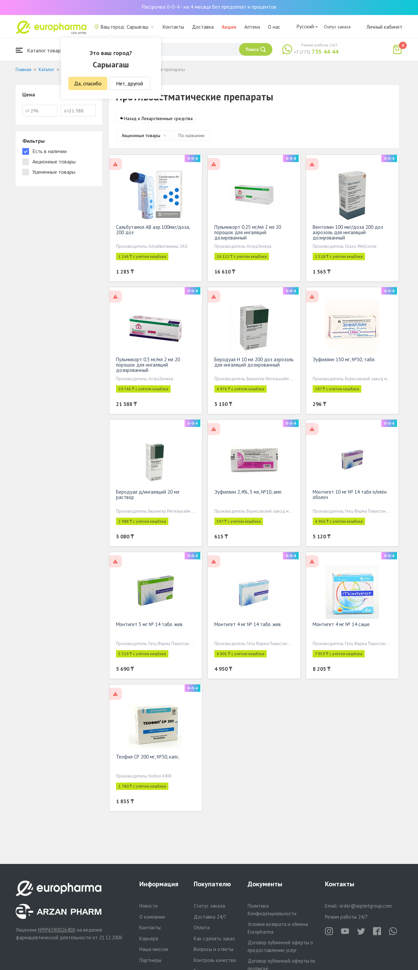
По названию (191, 137)
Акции (229, 27)
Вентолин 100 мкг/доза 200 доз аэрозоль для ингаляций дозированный (348, 233)
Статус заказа (337, 27)
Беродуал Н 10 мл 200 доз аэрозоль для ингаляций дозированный (254, 363)
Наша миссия (153, 949)
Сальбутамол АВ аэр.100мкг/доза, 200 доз (153, 231)
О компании (152, 917)
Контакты (173, 27)
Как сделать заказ (214, 938)
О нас (274, 27)
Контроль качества (215, 960)
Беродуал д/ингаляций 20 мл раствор (147, 496)
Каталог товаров (41, 50)
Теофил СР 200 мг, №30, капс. (148, 758)
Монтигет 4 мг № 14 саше (341, 625)
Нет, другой (129, 83)
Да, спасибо (88, 83)
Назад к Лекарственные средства (158, 120)
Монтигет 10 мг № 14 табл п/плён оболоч (350, 496)
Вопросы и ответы (213, 949)
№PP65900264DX (56, 930)
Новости (148, 906)
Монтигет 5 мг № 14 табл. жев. (149, 625)
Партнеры (150, 960)
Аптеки (252, 27)
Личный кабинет (384, 27)
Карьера (148, 938)
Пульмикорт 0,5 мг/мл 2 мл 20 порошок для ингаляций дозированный (148, 366)
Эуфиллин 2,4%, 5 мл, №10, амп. (248, 493)
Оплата (202, 927)
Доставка (203, 27)
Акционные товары (141, 137)
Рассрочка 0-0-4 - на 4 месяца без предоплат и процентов (209, 6)
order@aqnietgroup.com (365, 906)
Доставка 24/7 (210, 917)
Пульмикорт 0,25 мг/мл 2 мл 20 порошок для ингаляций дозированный (247, 233)
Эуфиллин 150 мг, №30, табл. (344, 361)
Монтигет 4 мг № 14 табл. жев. (248, 625)
